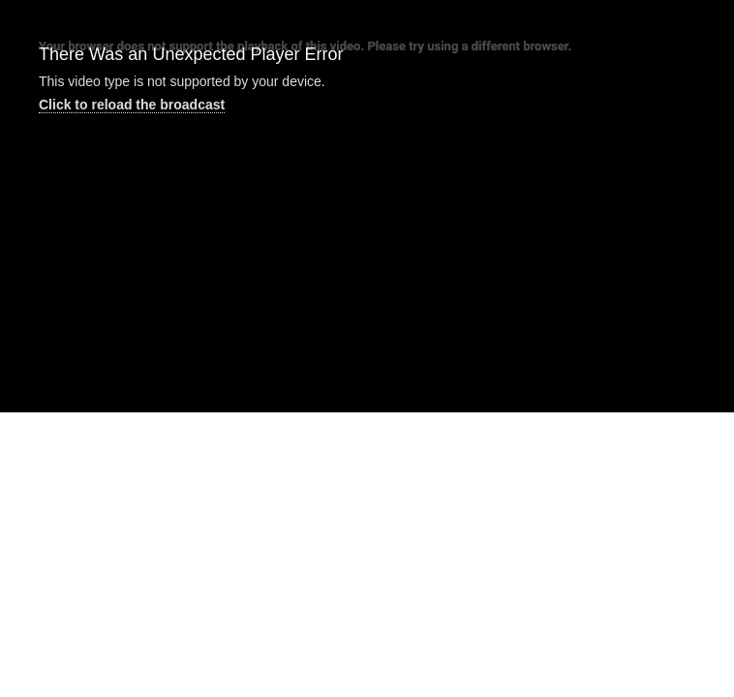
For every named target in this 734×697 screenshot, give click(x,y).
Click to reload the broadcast (132, 104)
